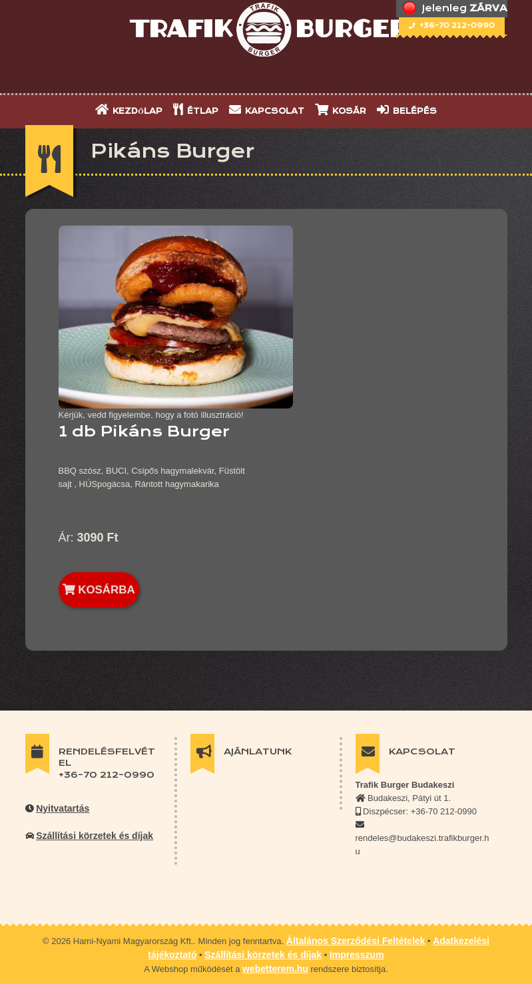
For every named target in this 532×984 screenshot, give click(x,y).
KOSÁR (340, 109)
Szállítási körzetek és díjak (94, 835)
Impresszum (357, 954)
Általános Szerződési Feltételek (355, 940)
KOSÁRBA (99, 589)
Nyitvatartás (62, 808)
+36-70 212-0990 (452, 25)
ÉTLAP (195, 109)
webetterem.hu (275, 968)
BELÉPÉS (407, 109)
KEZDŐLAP (128, 109)
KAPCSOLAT (266, 109)
